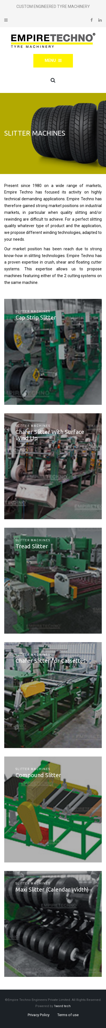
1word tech (62, 1006)
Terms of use (68, 1015)
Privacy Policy (38, 1015)
